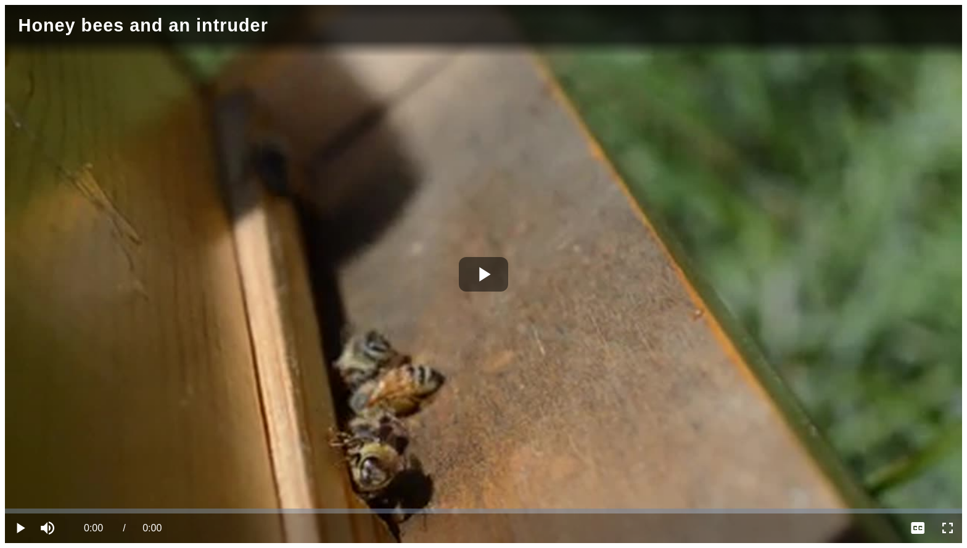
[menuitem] (917, 528)
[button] (49, 528)
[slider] (483, 511)
